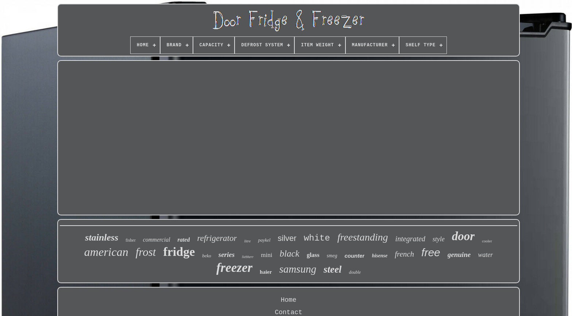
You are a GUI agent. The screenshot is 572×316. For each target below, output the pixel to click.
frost (146, 252)
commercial (156, 240)
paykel (264, 240)
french (404, 254)
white (317, 238)
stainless (101, 237)
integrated (410, 239)
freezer (234, 268)
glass (313, 254)
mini (266, 254)
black (289, 253)
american (106, 251)
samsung (297, 269)
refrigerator (217, 238)
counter (354, 256)
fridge (179, 251)
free (430, 252)
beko (206, 255)
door (463, 236)
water (485, 254)
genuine (459, 254)
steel (332, 269)
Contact (288, 312)
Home (288, 300)
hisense (379, 255)
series (227, 254)
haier (266, 272)
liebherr (248, 257)
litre (247, 241)
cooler (487, 241)
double (355, 272)
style (439, 239)
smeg (332, 255)
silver (287, 238)
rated (184, 240)
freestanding (362, 237)
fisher (130, 240)
